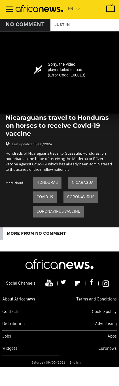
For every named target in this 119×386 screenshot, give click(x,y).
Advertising (106, 324)
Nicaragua (83, 183)
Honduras (47, 183)
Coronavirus (80, 197)
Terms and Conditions (96, 299)
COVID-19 (45, 197)
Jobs (6, 336)
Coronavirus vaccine (58, 212)
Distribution (13, 324)
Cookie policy (104, 312)
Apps (112, 336)
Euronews (107, 349)
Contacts (10, 312)
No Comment (25, 25)
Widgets (9, 349)
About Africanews (18, 299)
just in (62, 25)
